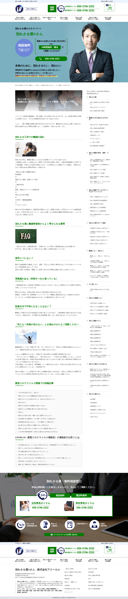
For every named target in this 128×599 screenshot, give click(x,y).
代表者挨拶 (93, 402)
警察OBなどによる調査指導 (98, 211)
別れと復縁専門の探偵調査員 (98, 200)
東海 (38, 590)
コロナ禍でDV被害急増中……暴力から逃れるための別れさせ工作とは (38, 431)
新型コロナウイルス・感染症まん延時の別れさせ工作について (100, 369)
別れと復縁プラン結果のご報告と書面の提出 (100, 177)
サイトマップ (68, 592)
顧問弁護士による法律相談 (98, 207)
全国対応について (95, 135)
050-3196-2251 (52, 58)
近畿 (41, 590)
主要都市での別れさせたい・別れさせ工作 (100, 232)
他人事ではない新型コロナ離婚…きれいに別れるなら (33, 425)
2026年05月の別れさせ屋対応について (100, 386)
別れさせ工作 (92, 569)
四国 (48, 590)
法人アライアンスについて (98, 413)
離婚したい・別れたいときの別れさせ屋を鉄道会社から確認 (100, 266)
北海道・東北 (21, 590)
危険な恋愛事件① (95, 331)
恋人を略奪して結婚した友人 (98, 348)
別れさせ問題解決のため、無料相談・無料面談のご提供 (100, 160)
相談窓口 (67, 578)
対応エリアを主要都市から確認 (99, 306)
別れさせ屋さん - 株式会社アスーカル (37, 569)
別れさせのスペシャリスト (98, 107)
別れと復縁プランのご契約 (98, 169)
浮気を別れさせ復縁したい (98, 303)
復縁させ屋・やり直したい (96, 582)
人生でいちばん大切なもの (98, 345)
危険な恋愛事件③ (95, 338)
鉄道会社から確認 (103, 310)
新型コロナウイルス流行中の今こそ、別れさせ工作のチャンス (36, 399)
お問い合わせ (94, 417)
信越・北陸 (32, 590)
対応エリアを (94, 310)
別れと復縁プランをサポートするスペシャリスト (98, 190)
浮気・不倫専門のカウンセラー (99, 197)
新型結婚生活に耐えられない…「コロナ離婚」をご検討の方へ (36, 422)
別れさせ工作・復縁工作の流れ (99, 124)
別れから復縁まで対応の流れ (73, 572)
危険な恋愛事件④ (95, 341)
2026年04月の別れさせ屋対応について (100, 381)
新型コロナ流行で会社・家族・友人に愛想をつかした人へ (35, 415)
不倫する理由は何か (96, 352)
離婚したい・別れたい (96, 251)
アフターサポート (95, 138)
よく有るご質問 (94, 142)
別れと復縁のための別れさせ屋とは (100, 103)
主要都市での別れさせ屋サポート (100, 228)
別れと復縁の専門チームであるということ (100, 215)
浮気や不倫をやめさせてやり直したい (100, 290)
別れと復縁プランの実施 (97, 173)
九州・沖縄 (54, 590)
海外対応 (24, 592)
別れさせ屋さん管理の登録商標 (46, 589)
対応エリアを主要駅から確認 (98, 313)
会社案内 (67, 585)
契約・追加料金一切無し (97, 131)
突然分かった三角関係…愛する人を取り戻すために (33, 409)
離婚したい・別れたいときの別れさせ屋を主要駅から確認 (100, 271)
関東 (27, 590)
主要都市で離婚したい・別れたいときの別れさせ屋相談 (100, 261)
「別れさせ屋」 (70, 569)
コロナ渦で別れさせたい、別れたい (28, 392)
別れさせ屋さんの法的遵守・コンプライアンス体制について (100, 356)
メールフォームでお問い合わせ (64, 535)
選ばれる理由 (68, 575)
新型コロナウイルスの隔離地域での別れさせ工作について (35, 396)
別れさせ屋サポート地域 (97, 223)
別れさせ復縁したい (95, 298)
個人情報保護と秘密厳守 (97, 145)
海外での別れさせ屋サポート (98, 243)
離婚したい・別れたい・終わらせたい (100, 256)
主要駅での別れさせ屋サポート (99, 240)
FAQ (89, 578)
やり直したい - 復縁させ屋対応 (22, 543)
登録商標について (95, 406)
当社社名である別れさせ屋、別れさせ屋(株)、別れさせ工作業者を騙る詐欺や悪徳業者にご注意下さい (100, 375)
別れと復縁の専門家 (94, 575)
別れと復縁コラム (95, 321)
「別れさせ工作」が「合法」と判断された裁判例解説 (100, 326)
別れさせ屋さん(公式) (107, 1)
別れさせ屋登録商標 (94, 588)
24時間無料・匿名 (50, 47)
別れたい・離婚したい (71, 582)
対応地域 (91, 572)
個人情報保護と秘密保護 (95, 585)
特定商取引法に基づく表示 (72, 588)
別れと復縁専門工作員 (96, 204)
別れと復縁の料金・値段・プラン (98, 153)
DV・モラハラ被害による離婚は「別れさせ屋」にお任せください (100, 276)
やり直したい (93, 284)
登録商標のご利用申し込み (98, 410)
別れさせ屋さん (94, 394)
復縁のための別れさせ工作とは (98, 118)
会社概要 (92, 399)
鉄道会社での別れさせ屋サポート (100, 236)
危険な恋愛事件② (95, 334)
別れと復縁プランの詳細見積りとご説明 (100, 165)
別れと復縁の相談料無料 (97, 128)
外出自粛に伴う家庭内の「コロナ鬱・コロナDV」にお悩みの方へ (37, 418)
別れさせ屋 (18, 1)
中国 (45, 590)
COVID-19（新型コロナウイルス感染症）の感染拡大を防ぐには (47, 437)
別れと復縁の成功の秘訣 (97, 111)
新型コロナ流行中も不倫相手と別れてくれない (32, 405)
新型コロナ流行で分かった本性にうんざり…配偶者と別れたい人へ (37, 428)
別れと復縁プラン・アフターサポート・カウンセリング (100, 182)
